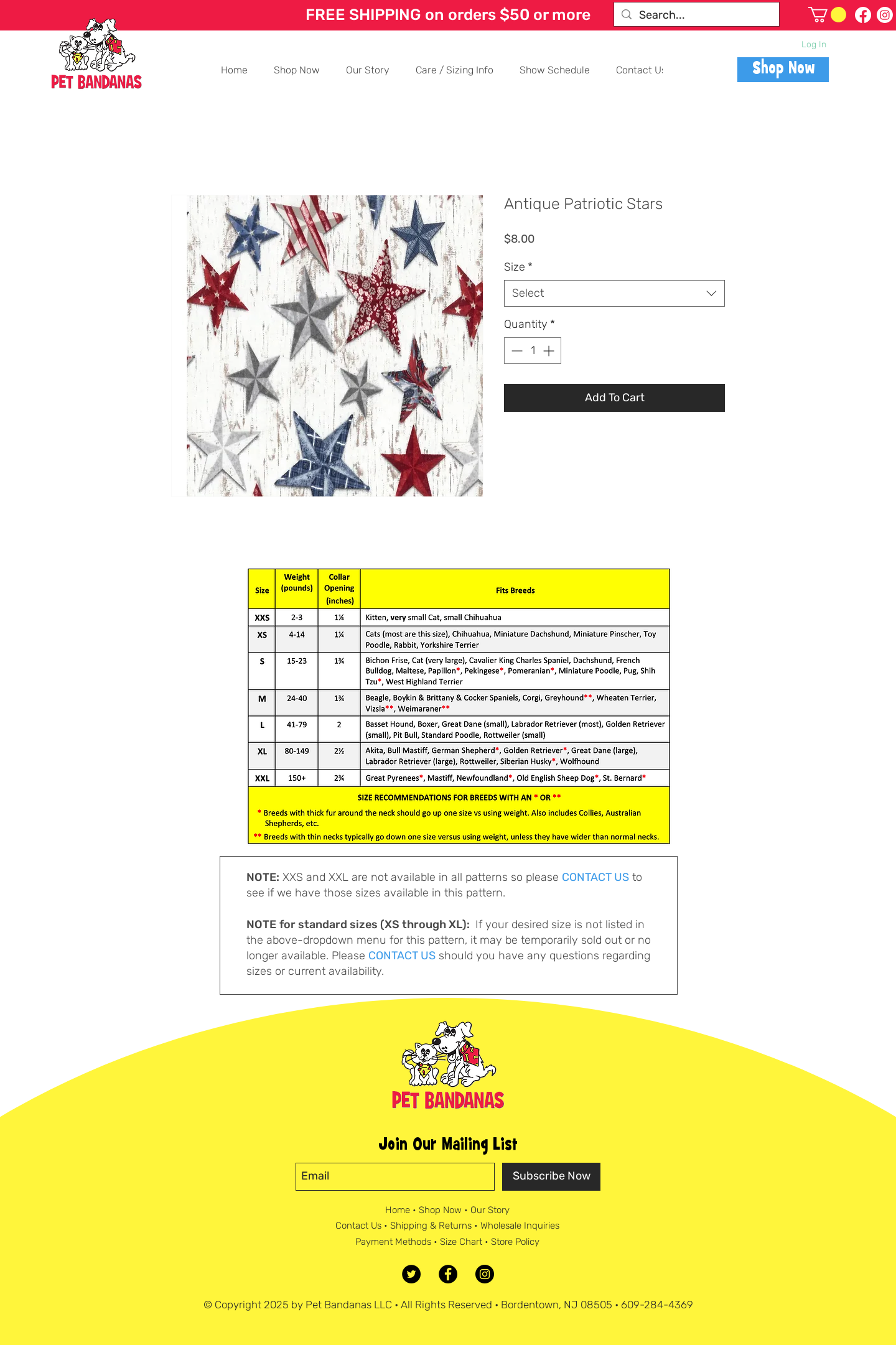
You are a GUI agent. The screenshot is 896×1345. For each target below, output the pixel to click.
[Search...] (696, 15)
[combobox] (614, 293)
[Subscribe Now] (551, 1177)
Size (518, 267)
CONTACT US (595, 877)
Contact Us (358, 1225)
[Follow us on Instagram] (885, 15)
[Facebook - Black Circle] (448, 1274)
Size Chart (461, 1241)
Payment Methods (393, 1241)
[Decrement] (515, 350)
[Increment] (549, 350)
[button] (827, 14)
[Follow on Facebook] (863, 15)
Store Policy (515, 1241)
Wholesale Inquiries (519, 1225)
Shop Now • (444, 1210)
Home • (402, 1210)
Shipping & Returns (431, 1225)
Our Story (490, 1210)
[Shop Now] (783, 69)
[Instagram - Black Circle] (484, 1274)
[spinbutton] (532, 350)
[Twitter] (411, 1274)
